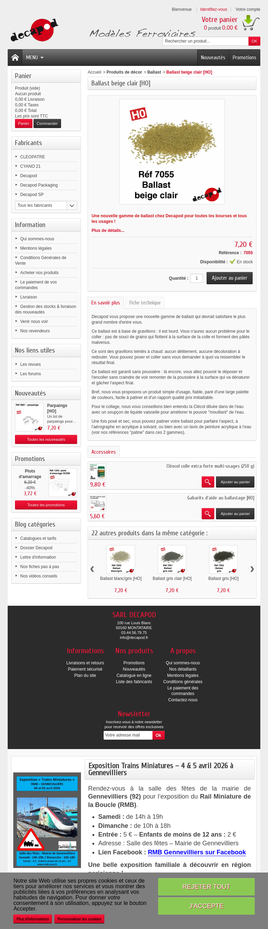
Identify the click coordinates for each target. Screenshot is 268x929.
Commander (47, 123)
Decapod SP (32, 194)
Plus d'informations (32, 919)
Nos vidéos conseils (38, 576)
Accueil (94, 72)
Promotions (244, 57)
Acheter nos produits (39, 272)
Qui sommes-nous (37, 238)
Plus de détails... (107, 230)
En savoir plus (105, 303)
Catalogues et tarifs (38, 538)
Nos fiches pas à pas (39, 566)
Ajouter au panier (235, 482)
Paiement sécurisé (85, 669)
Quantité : (178, 278)
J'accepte (206, 905)
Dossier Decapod (36, 547)
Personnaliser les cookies (79, 919)
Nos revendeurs (35, 330)
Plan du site (85, 675)
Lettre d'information (38, 557)
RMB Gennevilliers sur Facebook (197, 852)
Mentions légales (36, 248)
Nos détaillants (183, 669)
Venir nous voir (34, 321)
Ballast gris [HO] (223, 578)
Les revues (30, 364)
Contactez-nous (183, 699)
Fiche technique (145, 303)
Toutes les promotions (46, 505)
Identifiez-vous (213, 9)
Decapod (28, 175)
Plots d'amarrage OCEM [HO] (29, 477)
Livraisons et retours (85, 662)
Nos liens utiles (35, 350)
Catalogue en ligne (134, 675)
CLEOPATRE (32, 156)
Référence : (230, 252)
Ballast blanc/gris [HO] (121, 578)
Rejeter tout (206, 886)
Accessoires (103, 452)
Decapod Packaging (39, 185)
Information (30, 225)
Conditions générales (183, 681)
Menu (35, 57)
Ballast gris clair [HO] (172, 578)
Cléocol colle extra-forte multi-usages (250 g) (210, 466)
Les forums (30, 373)
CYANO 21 (30, 166)
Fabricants (28, 143)
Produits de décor (124, 72)
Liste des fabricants (134, 681)
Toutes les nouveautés (46, 439)
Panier (23, 76)
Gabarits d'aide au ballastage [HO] (220, 498)
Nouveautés (213, 57)
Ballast (154, 72)
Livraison (28, 297)
